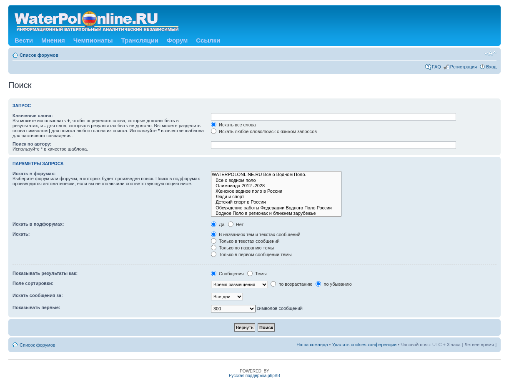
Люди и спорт (276, 196)
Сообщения (227, 273)
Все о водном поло (276, 180)
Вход (491, 66)
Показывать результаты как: (45, 273)
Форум (177, 40)
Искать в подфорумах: (38, 223)
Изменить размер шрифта (490, 53)
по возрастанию (291, 284)
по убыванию (333, 284)
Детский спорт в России (276, 202)
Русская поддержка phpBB (254, 375)
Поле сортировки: (33, 283)
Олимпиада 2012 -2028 (276, 186)
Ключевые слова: (33, 115)
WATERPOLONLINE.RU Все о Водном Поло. (276, 174)
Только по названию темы (242, 247)
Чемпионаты (93, 40)
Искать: (21, 234)
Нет (236, 224)
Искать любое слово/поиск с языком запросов (264, 131)
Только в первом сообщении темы (251, 254)
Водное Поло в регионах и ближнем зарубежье (276, 213)
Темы (257, 273)
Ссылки (208, 40)
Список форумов (39, 55)
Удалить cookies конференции (364, 344)
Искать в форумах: (34, 173)
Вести (24, 40)
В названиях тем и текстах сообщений (256, 234)
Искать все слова (233, 124)
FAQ (436, 66)
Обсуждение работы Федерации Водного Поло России (276, 208)
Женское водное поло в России (276, 191)
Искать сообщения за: (38, 295)
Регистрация (463, 66)
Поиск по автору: (32, 143)
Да (218, 224)
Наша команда (312, 344)
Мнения (53, 40)
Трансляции (139, 40)
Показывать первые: (36, 307)
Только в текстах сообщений (245, 241)
